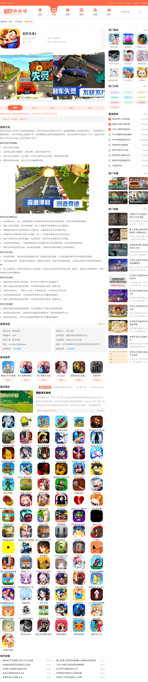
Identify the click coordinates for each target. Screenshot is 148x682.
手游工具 (114, 107)
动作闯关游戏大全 (50, 114)
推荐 (71, 108)
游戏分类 (119, 3)
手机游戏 (18, 21)
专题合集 (111, 3)
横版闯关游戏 (5, 114)
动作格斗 (141, 92)
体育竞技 (114, 102)
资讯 (81, 12)
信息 (52, 108)
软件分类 (128, 3)
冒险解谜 (114, 97)
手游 (54, 12)
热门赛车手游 (37, 114)
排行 (109, 12)
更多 (145, 30)
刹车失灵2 (29, 21)
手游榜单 (136, 3)
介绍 (34, 108)
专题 (95, 12)
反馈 (102, 324)
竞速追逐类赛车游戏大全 (21, 114)
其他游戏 (141, 102)
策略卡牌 (128, 97)
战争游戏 (141, 97)
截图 (15, 108)
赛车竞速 (128, 102)
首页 (40, 12)
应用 (68, 12)
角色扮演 (114, 92)
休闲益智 (128, 92)
